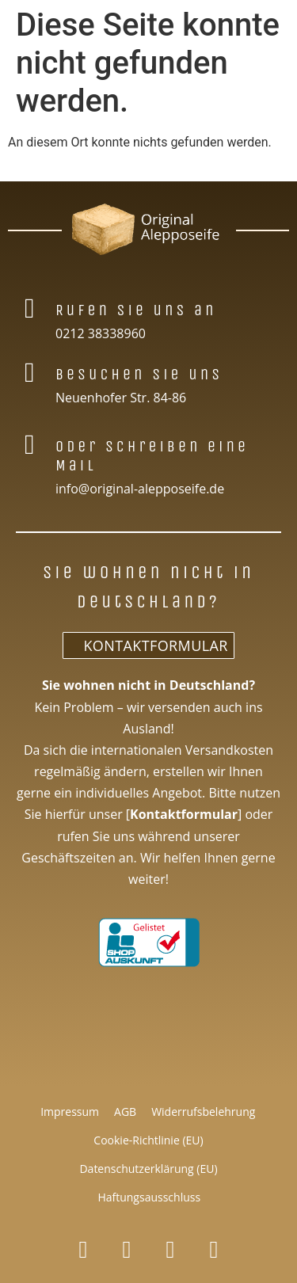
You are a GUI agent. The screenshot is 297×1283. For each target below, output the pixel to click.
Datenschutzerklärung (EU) (148, 1168)
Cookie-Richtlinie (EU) (148, 1140)
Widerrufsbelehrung (203, 1111)
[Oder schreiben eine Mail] (30, 445)
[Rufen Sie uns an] (30, 308)
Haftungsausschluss (148, 1197)
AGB (125, 1111)
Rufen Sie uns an (136, 310)
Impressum (69, 1111)
